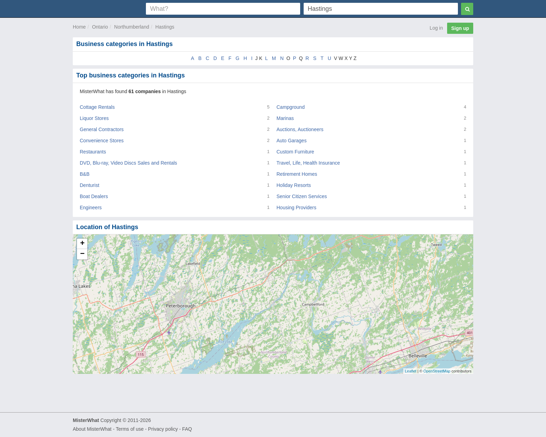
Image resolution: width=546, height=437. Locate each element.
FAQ (187, 429)
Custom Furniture (295, 152)
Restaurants (93, 152)
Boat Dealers (94, 196)
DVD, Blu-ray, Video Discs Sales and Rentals (128, 163)
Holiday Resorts (293, 185)
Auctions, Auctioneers (299, 129)
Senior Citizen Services (301, 196)
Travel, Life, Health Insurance (308, 163)
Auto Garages (291, 140)
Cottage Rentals (97, 107)
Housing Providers (296, 207)
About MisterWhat (92, 429)
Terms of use (129, 429)
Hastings (164, 27)
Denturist (89, 185)
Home (79, 27)
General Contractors (102, 129)
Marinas (285, 118)
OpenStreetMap (437, 371)
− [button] (82, 254)
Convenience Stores (102, 140)
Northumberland (131, 27)
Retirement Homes (296, 174)
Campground (290, 107)
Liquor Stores (94, 118)
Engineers (91, 207)
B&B (84, 174)
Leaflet (410, 371)
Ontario (100, 27)
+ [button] (82, 244)
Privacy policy (163, 429)
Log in (436, 28)
